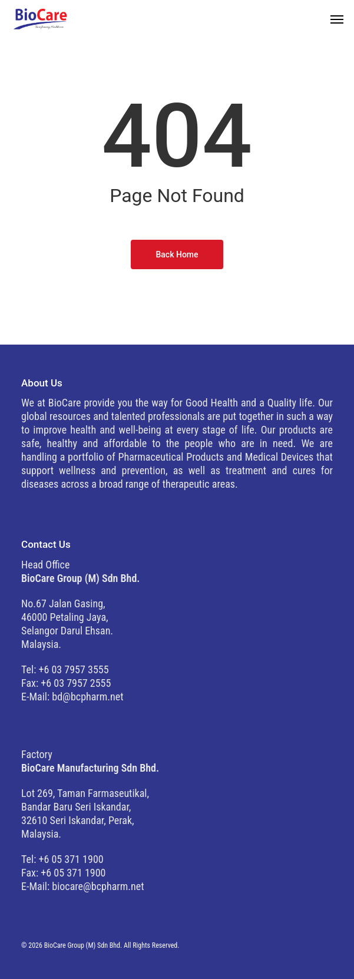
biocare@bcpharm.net (98, 886)
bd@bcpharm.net (87, 696)
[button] (336, 19)
